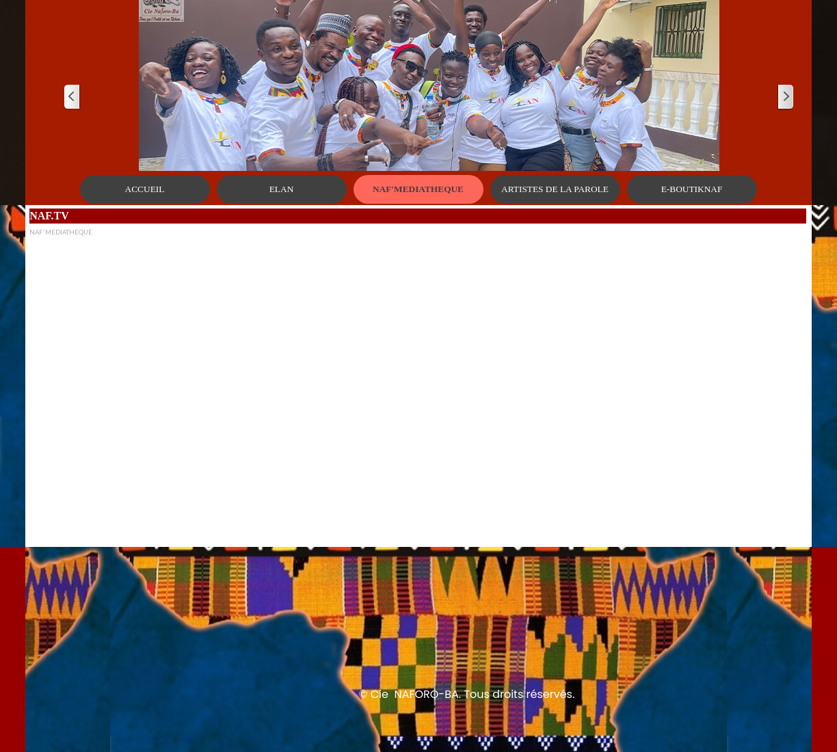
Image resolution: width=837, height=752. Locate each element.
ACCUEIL (145, 189)
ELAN (281, 189)
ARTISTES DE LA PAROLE (555, 189)
